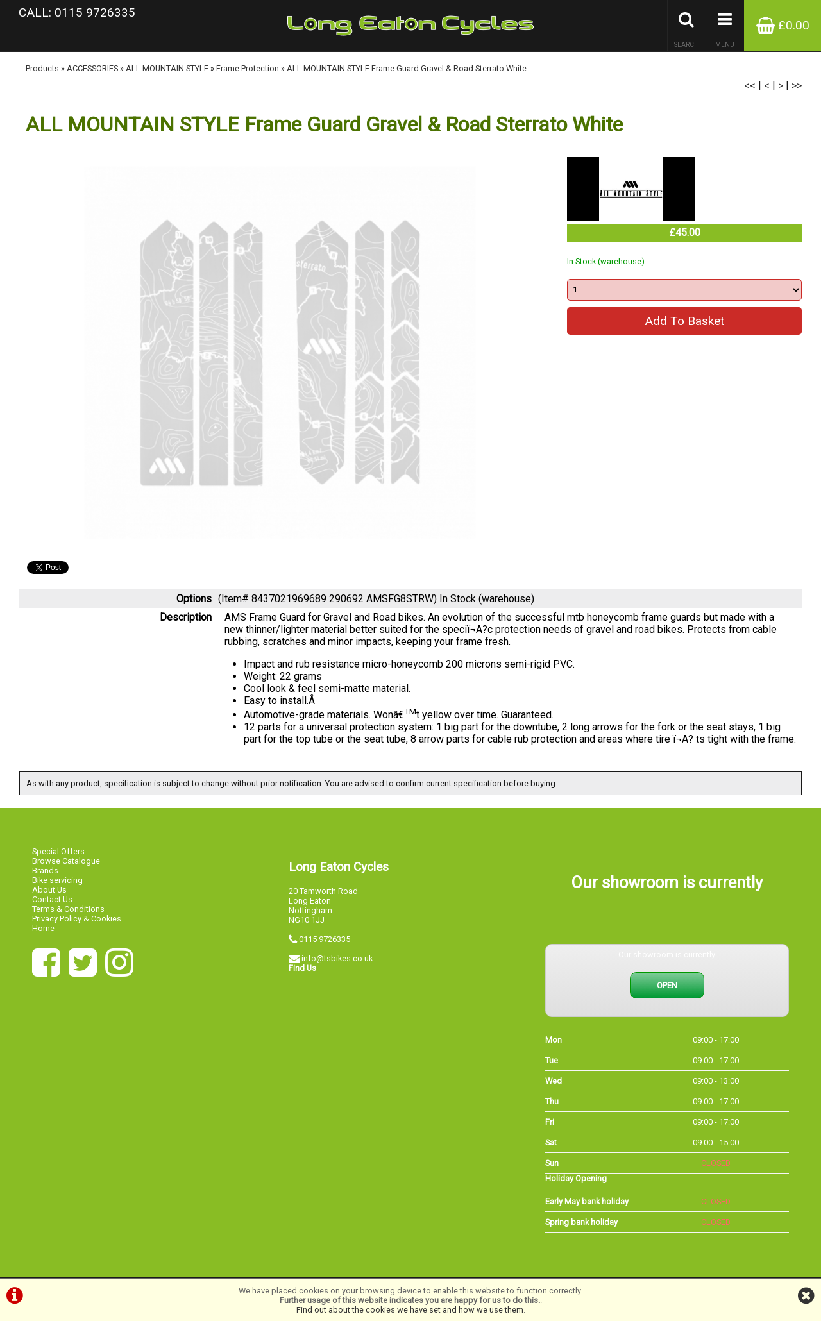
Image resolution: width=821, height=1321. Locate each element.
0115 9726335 (324, 939)
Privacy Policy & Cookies (76, 918)
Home (43, 928)
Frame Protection (247, 68)
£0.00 (782, 25)
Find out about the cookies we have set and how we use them (409, 1310)
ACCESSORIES (92, 68)
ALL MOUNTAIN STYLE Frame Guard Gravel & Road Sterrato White (407, 68)
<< (750, 86)
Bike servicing (57, 880)
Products (42, 68)
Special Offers (58, 851)
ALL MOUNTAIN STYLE (167, 68)
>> (796, 86)
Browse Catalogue (66, 861)
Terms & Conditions (68, 909)
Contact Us (52, 899)
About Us (49, 890)
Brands (45, 870)
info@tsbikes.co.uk (337, 958)
